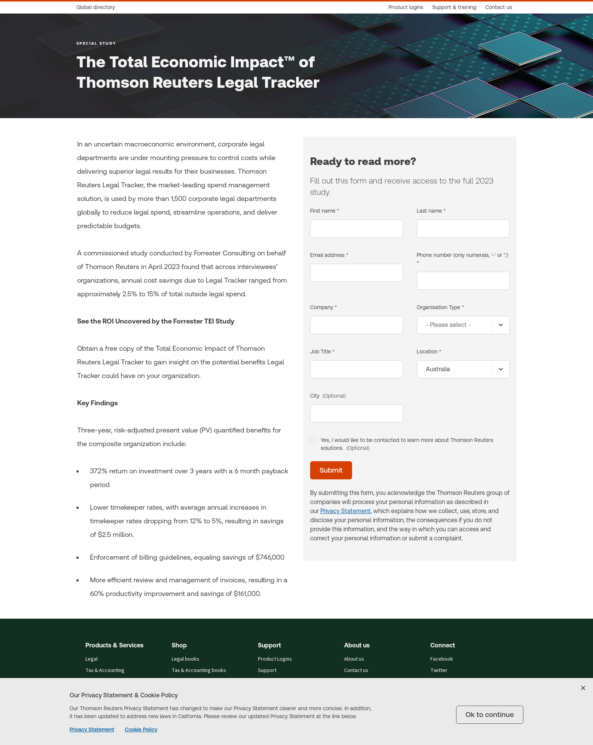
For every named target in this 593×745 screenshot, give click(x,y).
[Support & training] (454, 7)
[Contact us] (499, 7)
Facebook (441, 659)
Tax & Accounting (104, 670)
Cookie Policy (141, 729)
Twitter (438, 670)
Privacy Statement (92, 729)
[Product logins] (406, 7)
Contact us (356, 670)
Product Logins (275, 659)
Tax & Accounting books (199, 670)
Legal (91, 659)
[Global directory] (98, 7)
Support (267, 670)
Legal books (185, 659)
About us (354, 659)
